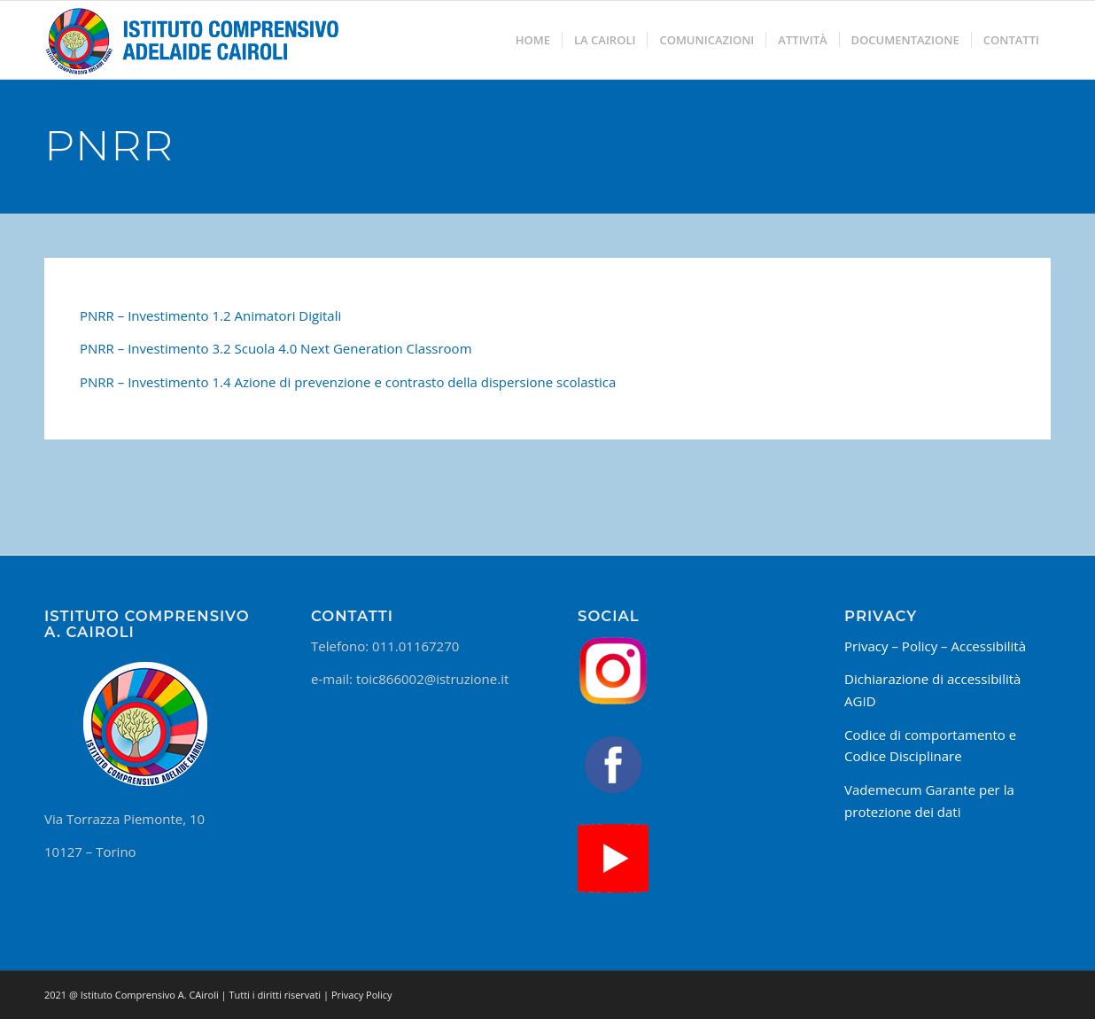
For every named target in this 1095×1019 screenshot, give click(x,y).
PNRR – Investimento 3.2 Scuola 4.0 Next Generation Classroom (276, 348)
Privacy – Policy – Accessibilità (935, 646)
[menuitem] (533, 40)
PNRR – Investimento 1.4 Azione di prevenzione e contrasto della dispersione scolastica (348, 382)
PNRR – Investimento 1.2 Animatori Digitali (210, 315)
